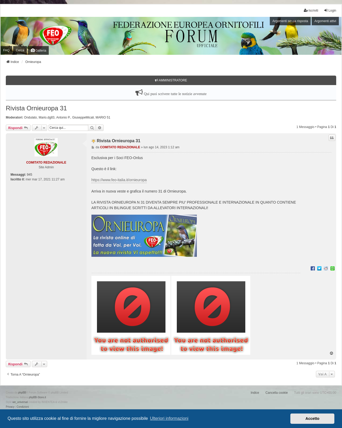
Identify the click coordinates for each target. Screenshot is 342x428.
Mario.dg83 (47, 117)
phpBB (22, 392)
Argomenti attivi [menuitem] (325, 21)
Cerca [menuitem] (20, 50)
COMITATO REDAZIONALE (46, 162)
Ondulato (30, 117)
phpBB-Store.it (37, 397)
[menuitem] (10, 407)
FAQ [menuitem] (6, 50)
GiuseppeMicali (83, 117)
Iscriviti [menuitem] (311, 10)
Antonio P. (63, 117)
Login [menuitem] (330, 10)
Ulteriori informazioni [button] (169, 418)
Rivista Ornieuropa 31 (36, 108)
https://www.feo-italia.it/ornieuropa (119, 180)
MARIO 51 (103, 117)
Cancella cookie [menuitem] (276, 393)
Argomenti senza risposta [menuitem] (290, 21)
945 (29, 174)
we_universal (20, 402)
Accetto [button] (312, 418)
